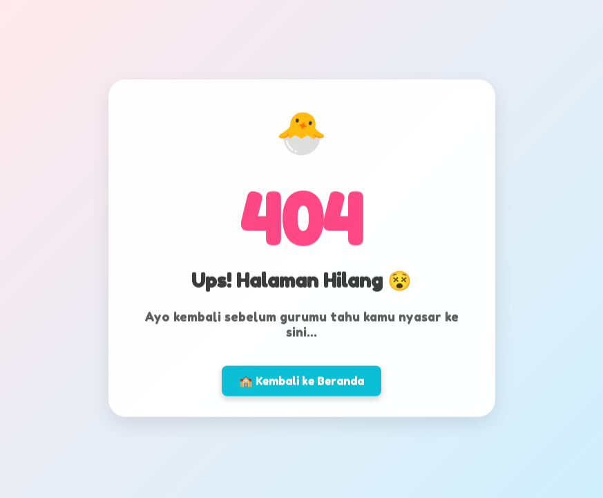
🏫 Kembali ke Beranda (301, 379)
